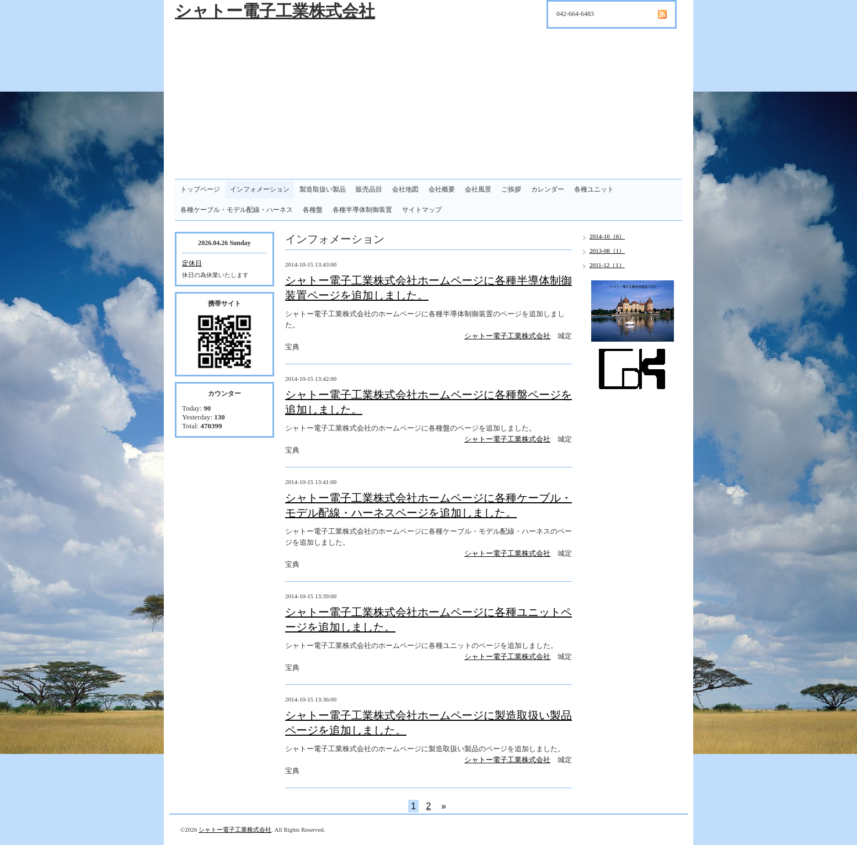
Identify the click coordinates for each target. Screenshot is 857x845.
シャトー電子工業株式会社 (275, 11)
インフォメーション (260, 189)
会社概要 (442, 189)
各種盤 (313, 210)
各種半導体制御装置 (362, 210)
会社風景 (478, 189)
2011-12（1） (607, 265)
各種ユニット (594, 189)
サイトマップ (422, 210)
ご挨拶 (511, 189)
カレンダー (547, 189)
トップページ (200, 189)
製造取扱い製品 (322, 189)
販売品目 (369, 189)
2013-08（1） (607, 250)
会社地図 (405, 189)
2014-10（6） (607, 236)
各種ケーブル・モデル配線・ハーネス (236, 210)
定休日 (192, 263)
